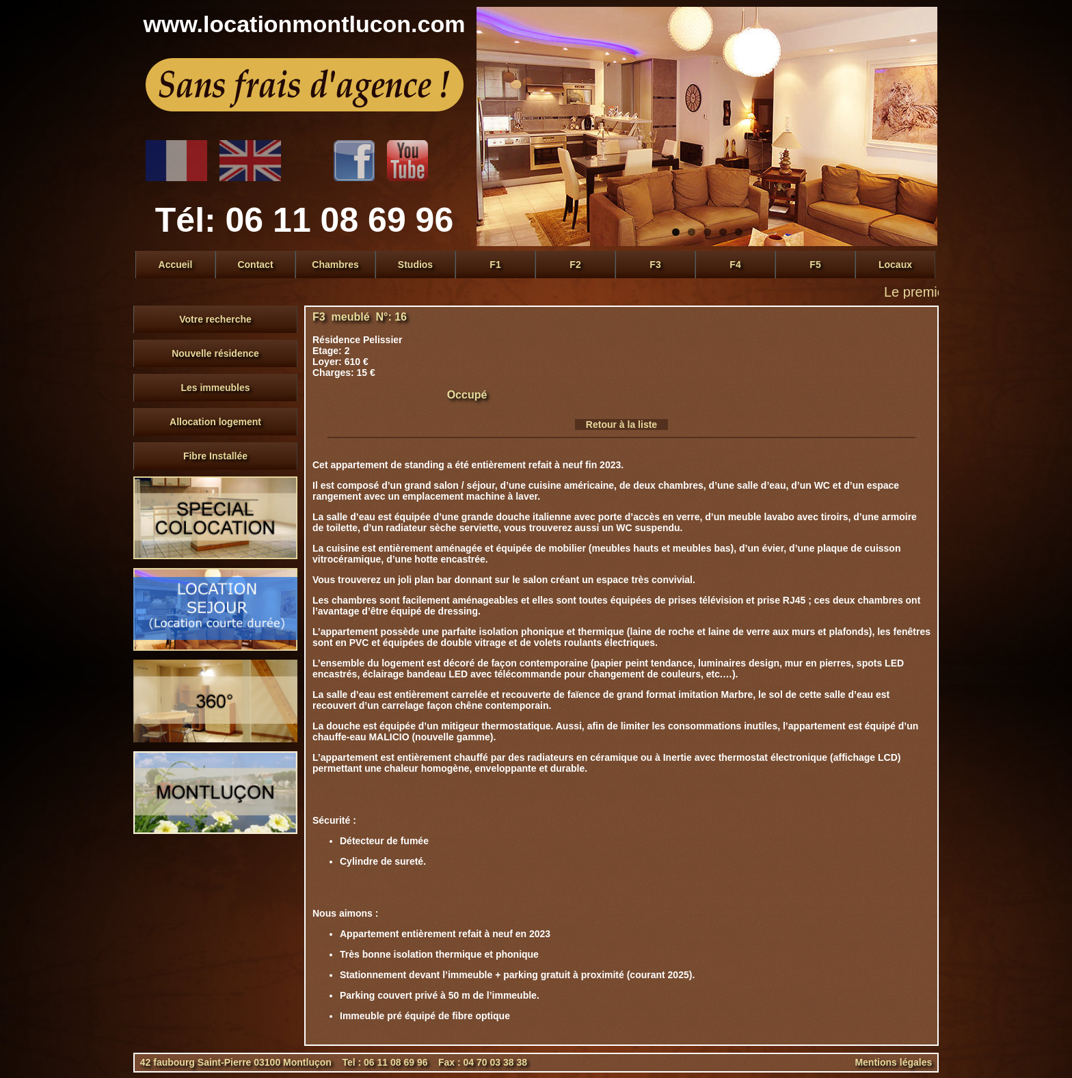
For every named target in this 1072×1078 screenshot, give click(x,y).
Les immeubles (215, 387)
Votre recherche (215, 319)
